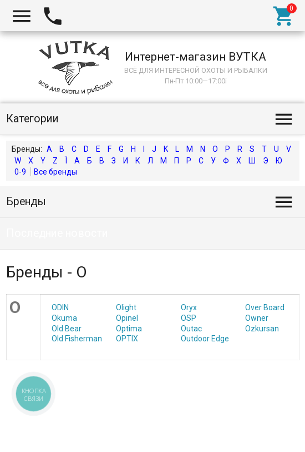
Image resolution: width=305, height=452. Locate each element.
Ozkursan (262, 328)
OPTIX (127, 338)
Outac (191, 328)
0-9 (20, 171)
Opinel (127, 318)
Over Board (264, 307)
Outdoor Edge (205, 338)
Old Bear (67, 328)
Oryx (189, 307)
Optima (129, 328)
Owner (256, 318)
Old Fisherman (77, 338)
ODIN (60, 307)
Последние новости (57, 233)
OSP (188, 318)
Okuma (64, 318)
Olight (126, 307)
